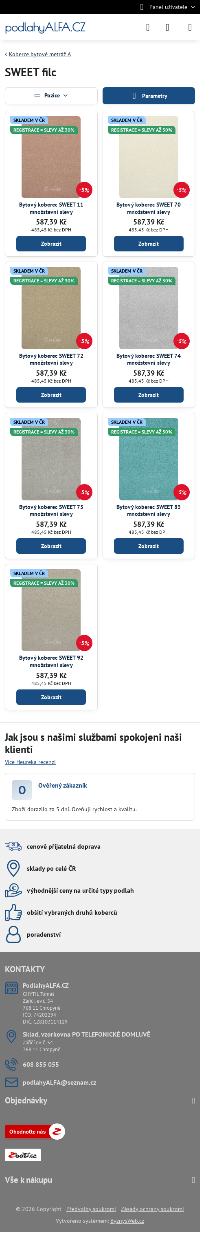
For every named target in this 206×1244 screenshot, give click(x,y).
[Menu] (190, 27)
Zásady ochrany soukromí (152, 1209)
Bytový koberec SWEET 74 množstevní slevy (148, 359)
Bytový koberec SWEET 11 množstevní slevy (51, 208)
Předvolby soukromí (91, 1209)
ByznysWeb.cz (127, 1220)
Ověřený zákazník (62, 785)
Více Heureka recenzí (30, 762)
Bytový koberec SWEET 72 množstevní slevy (51, 359)
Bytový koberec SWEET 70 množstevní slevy (148, 208)
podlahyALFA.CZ (45, 27)
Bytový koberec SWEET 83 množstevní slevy (148, 510)
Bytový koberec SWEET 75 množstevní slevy (51, 510)
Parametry (148, 96)
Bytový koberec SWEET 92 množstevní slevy (51, 661)
